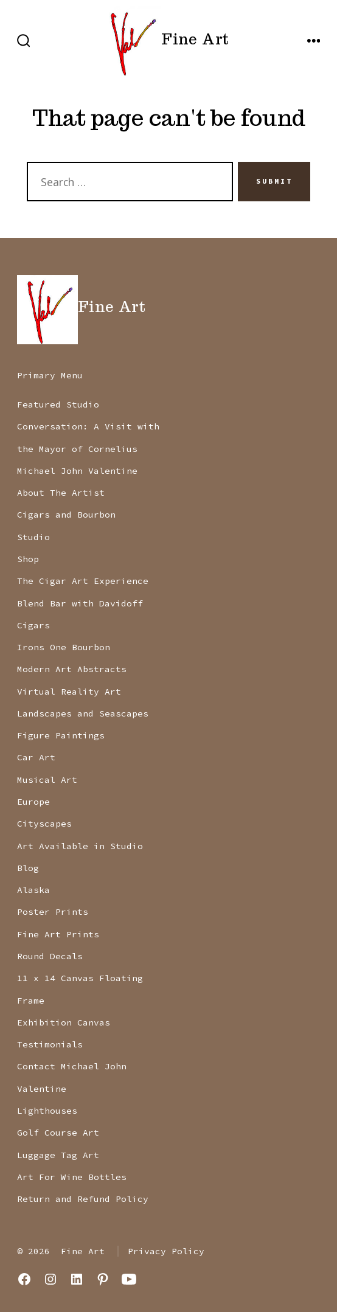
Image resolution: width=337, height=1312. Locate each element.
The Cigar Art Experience (82, 580)
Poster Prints (52, 911)
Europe (33, 801)
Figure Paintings (61, 735)
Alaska (33, 889)
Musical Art (47, 779)
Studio (33, 537)
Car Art (36, 757)
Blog (28, 868)
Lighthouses (47, 1110)
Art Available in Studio (80, 846)
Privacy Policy (166, 1251)
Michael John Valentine (77, 470)
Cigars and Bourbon (66, 514)
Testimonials (50, 1044)
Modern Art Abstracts (72, 669)
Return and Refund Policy (82, 1198)
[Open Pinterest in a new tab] (103, 1279)
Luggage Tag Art (58, 1155)
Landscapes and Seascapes (82, 713)
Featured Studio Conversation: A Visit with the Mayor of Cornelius (88, 426)
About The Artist (61, 492)
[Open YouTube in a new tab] (129, 1279)
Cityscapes (44, 823)
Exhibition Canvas (63, 1022)
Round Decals (50, 956)
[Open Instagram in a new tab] (50, 1279)
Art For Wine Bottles (72, 1176)
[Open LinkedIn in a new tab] (76, 1279)
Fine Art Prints (58, 934)
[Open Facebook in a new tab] (24, 1279)
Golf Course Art (58, 1132)
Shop (28, 559)
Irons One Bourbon (63, 647)
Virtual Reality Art (69, 691)
